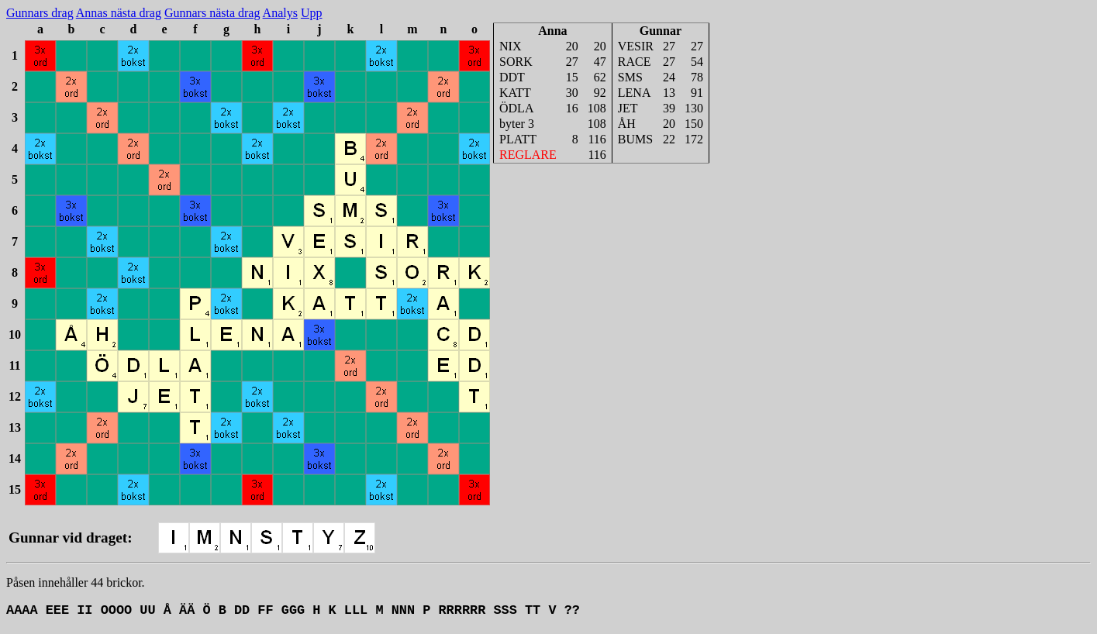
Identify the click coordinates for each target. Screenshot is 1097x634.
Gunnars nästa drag (212, 12)
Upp (312, 12)
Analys (280, 12)
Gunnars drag (40, 12)
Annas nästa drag (118, 12)
